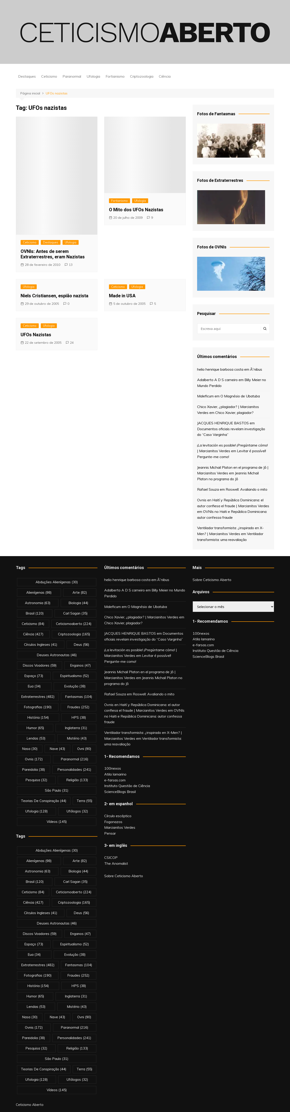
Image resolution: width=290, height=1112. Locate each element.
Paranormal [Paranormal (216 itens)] (74, 759)
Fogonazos (113, 821)
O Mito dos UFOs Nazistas (136, 209)
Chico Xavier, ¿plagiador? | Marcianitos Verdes (141, 617)
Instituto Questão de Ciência (127, 785)
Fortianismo (115, 76)
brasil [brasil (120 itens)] (35, 613)
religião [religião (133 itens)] (77, 780)
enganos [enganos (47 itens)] (80, 665)
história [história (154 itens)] (38, 717)
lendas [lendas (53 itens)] (36, 738)
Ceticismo (49, 76)
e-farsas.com (115, 780)
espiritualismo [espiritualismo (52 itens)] (74, 676)
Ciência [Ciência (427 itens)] (33, 634)
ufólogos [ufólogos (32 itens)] (77, 811)
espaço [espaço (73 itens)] (33, 676)
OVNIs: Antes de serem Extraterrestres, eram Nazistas (53, 254)
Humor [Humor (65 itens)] (35, 728)
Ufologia (93, 76)
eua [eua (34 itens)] (34, 686)
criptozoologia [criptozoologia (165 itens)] (74, 634)
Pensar (110, 833)
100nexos (112, 768)
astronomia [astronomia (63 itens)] (38, 603)
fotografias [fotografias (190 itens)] (38, 707)
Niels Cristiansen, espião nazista (54, 295)
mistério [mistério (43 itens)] (77, 738)
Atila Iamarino (115, 774)
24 (72, 343)
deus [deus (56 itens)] (81, 644)
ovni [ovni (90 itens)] (84, 749)
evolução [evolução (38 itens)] (75, 686)
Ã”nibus (256, 369)
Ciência (165, 76)
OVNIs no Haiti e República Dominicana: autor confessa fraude (144, 716)
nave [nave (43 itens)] (57, 749)
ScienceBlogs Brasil (120, 791)
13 (70, 265)
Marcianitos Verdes (119, 827)
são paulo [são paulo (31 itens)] (56, 790)
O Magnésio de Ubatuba (240, 396)
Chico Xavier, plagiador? (234, 412)
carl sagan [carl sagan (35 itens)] (75, 613)
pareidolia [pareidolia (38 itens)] (33, 769)
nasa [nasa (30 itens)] (30, 749)
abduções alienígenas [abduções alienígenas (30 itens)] (57, 582)
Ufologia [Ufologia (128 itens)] (36, 811)
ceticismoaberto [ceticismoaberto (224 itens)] (74, 624)
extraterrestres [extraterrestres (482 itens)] (38, 696)
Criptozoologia (141, 76)
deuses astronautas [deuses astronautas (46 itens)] (57, 655)
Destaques (27, 76)
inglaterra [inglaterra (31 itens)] (76, 728)
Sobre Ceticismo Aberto (123, 876)
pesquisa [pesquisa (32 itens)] (36, 780)
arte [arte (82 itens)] (79, 592)
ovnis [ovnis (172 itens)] (34, 759)
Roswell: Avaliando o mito (246, 489)
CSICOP (111, 857)
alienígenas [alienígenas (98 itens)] (39, 592)
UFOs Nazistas (36, 334)
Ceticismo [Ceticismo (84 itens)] (33, 624)
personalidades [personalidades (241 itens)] (74, 769)
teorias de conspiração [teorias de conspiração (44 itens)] (43, 801)
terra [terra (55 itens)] (84, 801)
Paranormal (72, 76)
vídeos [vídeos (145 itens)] (57, 821)
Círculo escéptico (117, 816)
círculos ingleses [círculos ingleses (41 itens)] (40, 644)
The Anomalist (116, 863)
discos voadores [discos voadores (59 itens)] (40, 665)
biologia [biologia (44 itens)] (78, 603)
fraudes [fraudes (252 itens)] (78, 707)
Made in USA (122, 295)
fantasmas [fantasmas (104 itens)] (78, 696)
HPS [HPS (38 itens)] (78, 717)
